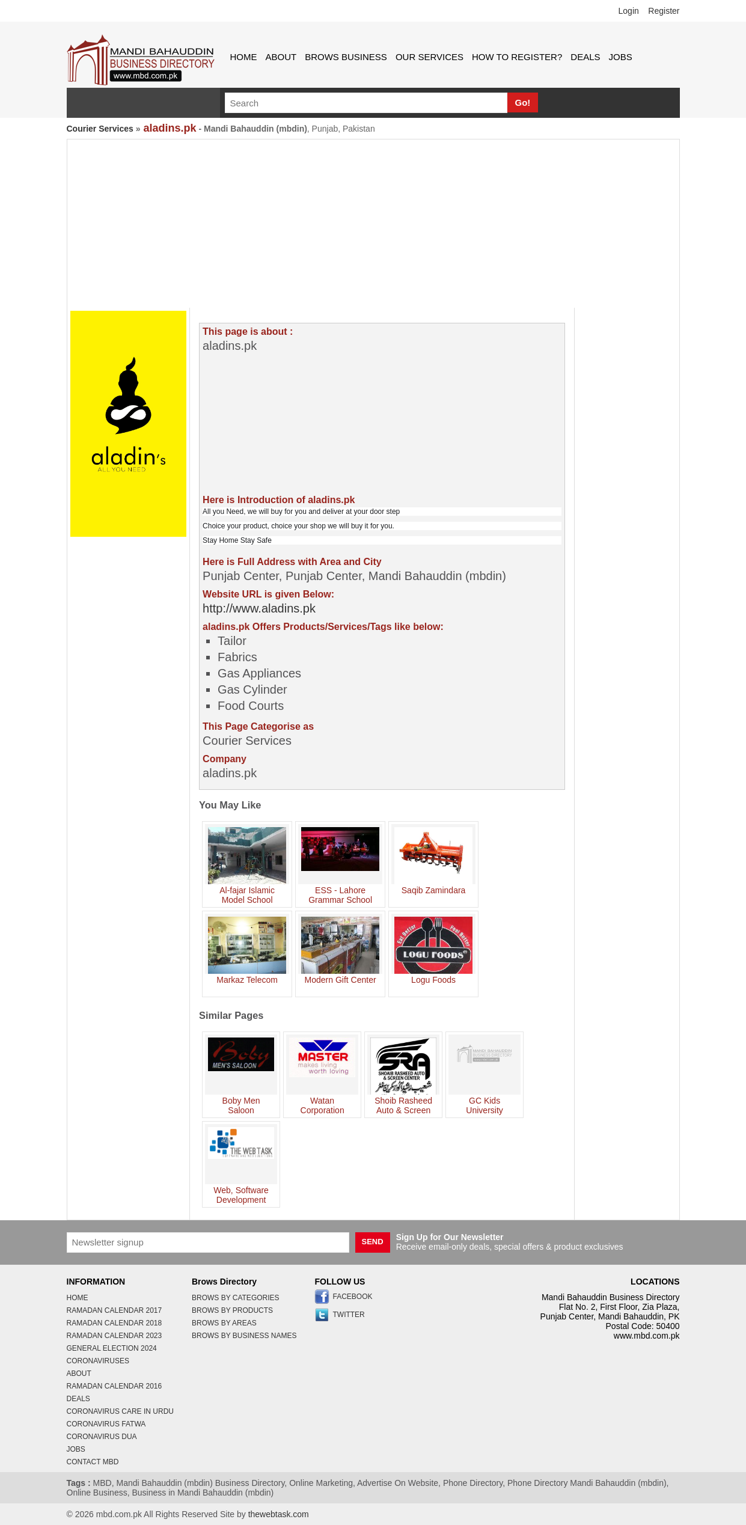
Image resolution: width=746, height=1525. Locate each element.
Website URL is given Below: (268, 594)
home (243, 57)
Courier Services (100, 128)
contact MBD (93, 1462)
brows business (346, 57)
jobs (620, 57)
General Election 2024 (112, 1348)
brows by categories (236, 1298)
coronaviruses (98, 1361)
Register (663, 11)
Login (629, 11)
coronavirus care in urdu (120, 1411)
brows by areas (224, 1323)
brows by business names (244, 1335)
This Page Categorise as (258, 726)
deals (585, 57)
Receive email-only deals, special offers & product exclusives (509, 1241)
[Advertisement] (373, 223)
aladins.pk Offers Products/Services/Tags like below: (323, 627)
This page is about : (248, 331)
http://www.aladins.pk (259, 608)
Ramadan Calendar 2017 (114, 1310)
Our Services (429, 57)
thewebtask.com (278, 1514)
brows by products (232, 1310)
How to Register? (517, 57)
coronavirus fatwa (106, 1424)
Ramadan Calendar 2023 (114, 1335)
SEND (373, 1241)
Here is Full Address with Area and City (292, 562)
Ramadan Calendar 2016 (114, 1386)
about (281, 57)
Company (224, 759)
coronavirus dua (102, 1436)
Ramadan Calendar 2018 (114, 1323)
